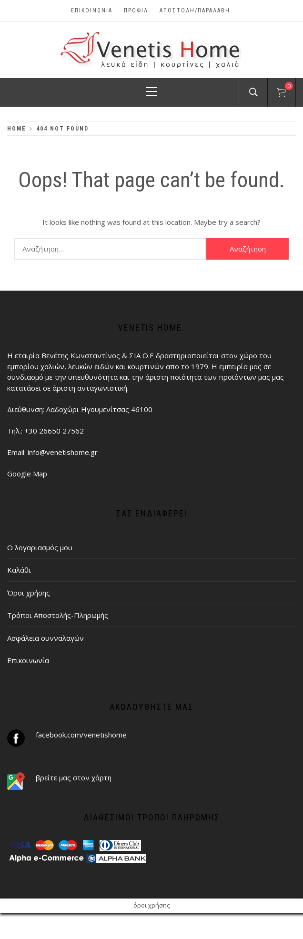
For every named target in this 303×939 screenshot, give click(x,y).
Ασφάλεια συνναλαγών (45, 638)
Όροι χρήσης (28, 592)
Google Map (27, 473)
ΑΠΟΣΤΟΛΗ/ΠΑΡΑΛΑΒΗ (195, 10)
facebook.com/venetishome (81, 734)
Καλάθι (19, 570)
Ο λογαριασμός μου (39, 547)
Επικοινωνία (91, 10)
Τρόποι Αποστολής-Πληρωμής (57, 615)
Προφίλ (136, 10)
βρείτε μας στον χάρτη (73, 777)
